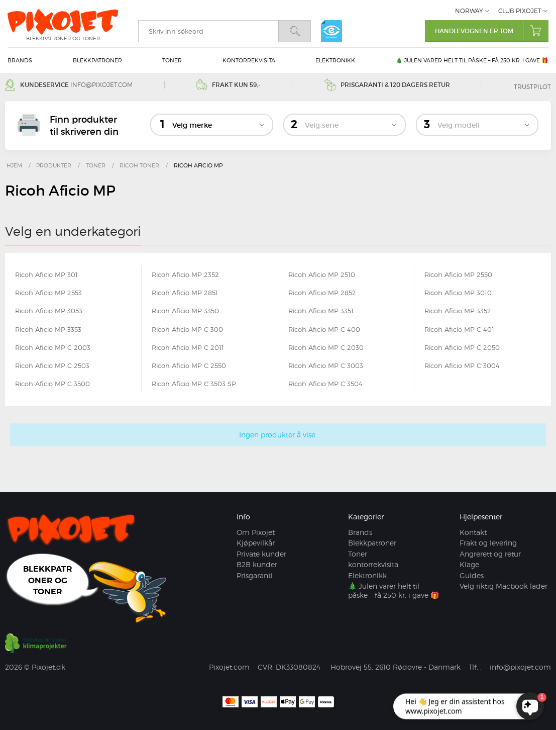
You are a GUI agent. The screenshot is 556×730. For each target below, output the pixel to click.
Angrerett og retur (490, 554)
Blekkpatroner (97, 60)
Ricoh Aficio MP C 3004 (462, 365)
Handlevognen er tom (491, 30)
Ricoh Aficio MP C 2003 (52, 347)
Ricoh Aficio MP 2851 (185, 293)
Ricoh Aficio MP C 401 (459, 329)
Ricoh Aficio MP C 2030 (326, 347)
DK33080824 (298, 667)
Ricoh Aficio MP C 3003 (325, 365)
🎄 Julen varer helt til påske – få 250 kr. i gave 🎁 (472, 60)
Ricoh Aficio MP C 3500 (52, 384)
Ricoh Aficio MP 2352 (185, 274)
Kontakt (473, 532)
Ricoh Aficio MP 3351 (321, 311)
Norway (469, 11)
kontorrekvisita (249, 60)
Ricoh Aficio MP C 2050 (462, 347)
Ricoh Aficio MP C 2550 (189, 365)
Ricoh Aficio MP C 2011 (188, 347)
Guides (472, 575)
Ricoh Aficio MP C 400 (324, 329)
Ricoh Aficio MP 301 (46, 274)
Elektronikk (335, 60)
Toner (172, 60)
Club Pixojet (519, 11)
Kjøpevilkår (256, 542)
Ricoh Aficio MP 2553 (48, 293)
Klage (469, 564)
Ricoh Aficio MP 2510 (321, 274)
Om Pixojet (256, 532)
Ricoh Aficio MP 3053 (48, 311)
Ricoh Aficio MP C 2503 (52, 365)
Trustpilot (532, 86)
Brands (20, 60)
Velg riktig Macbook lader (503, 586)
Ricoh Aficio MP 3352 (457, 311)
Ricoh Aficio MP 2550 (458, 274)
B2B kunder (257, 564)
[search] (208, 31)
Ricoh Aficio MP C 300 (187, 329)
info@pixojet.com (101, 84)
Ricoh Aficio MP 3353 (48, 329)
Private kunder (261, 554)
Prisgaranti (255, 575)
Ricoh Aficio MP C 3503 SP (194, 384)
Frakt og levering (488, 542)
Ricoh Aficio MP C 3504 (325, 384)
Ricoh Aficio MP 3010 (458, 293)
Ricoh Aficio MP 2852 (322, 293)
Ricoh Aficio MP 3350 (185, 311)
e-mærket (331, 31)
